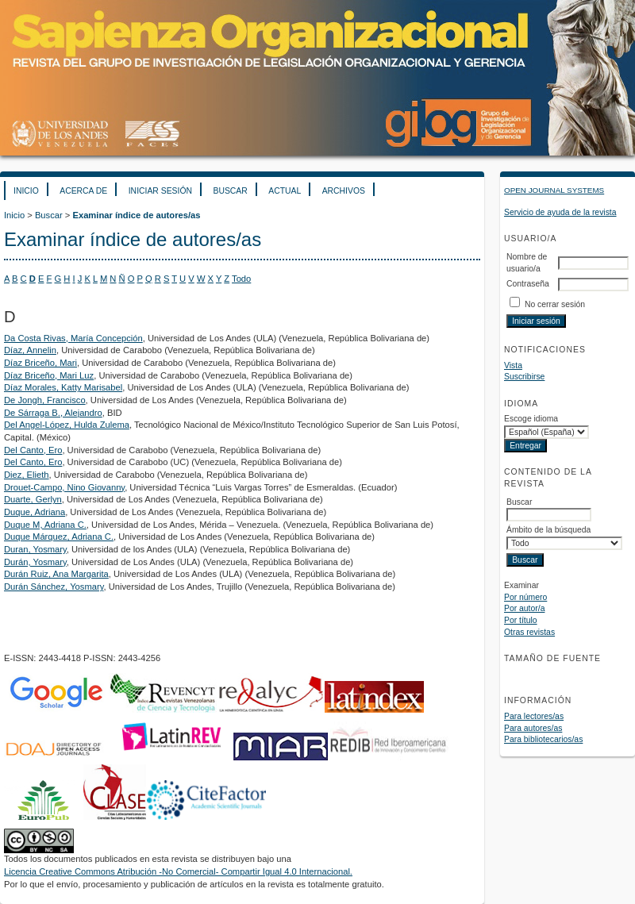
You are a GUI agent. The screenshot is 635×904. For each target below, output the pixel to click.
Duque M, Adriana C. (45, 524)
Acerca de (83, 191)
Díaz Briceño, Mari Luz (49, 375)
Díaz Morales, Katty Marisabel (63, 387)
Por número (525, 597)
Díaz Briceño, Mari (40, 362)
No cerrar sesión (555, 304)
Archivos (343, 191)
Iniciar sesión (160, 191)
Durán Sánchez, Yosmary (53, 586)
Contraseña (527, 283)
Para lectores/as (534, 716)
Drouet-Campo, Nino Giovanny (64, 487)
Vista (513, 365)
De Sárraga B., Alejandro (53, 412)
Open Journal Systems (554, 190)
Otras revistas (529, 632)
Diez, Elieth (26, 474)
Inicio (26, 191)
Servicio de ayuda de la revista (560, 212)
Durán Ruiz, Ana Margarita (56, 574)
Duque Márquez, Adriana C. (59, 536)
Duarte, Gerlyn (33, 499)
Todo (241, 278)
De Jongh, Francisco (45, 400)
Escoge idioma (531, 418)
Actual (284, 191)
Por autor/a (524, 608)
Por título (520, 620)
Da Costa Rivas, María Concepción (73, 338)
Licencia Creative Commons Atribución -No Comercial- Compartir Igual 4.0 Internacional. (178, 871)
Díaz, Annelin (30, 350)
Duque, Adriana (34, 512)
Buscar (230, 191)
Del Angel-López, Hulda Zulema (66, 424)
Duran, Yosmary (35, 549)
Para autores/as (533, 728)
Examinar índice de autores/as (136, 215)
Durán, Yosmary (35, 562)
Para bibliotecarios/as (543, 739)
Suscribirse (524, 376)
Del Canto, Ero (33, 450)
